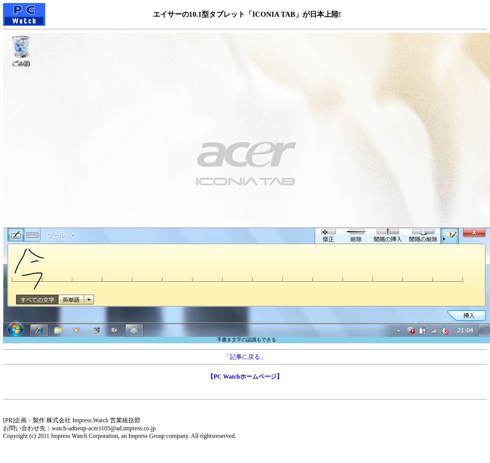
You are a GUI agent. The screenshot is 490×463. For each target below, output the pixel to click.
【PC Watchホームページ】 (244, 376)
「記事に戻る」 (245, 357)
